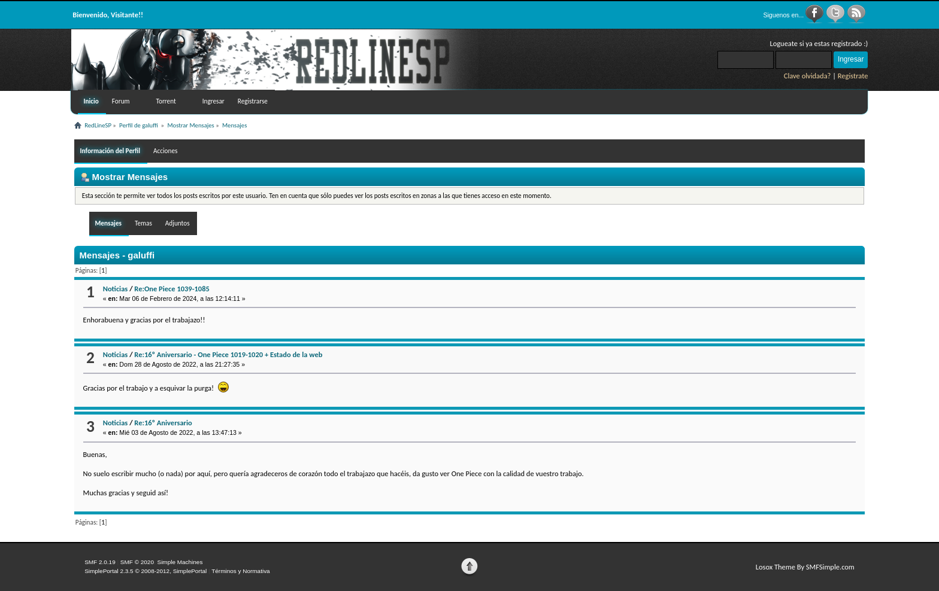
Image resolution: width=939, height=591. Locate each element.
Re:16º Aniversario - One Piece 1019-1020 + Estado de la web (228, 354)
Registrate (853, 75)
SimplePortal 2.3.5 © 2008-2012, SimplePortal (145, 571)
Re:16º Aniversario (163, 422)
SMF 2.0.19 (100, 562)
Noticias (115, 288)
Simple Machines (179, 562)
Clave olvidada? (807, 75)
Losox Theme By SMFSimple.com (805, 566)
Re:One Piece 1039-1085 (171, 288)
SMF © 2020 (137, 562)
